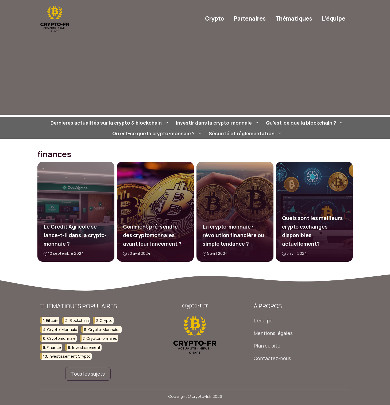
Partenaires (250, 18)
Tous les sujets (88, 374)
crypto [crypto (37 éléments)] (106, 320)
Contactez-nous (272, 358)
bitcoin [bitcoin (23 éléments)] (52, 320)
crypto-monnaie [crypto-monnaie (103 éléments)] (62, 329)
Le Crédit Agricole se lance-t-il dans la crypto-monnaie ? (74, 235)
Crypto (214, 18)
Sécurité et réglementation (246, 133)
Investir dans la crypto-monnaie (218, 122)
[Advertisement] (195, 77)
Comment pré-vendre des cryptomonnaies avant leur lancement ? (152, 235)
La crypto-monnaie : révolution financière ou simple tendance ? (233, 235)
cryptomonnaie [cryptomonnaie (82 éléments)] (61, 338)
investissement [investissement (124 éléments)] (86, 347)
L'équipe (263, 321)
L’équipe (333, 18)
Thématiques (293, 18)
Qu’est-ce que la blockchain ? (305, 122)
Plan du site (267, 345)
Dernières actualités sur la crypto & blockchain (111, 122)
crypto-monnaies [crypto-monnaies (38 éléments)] (104, 329)
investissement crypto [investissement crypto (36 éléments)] (70, 356)
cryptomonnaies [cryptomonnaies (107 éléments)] (101, 338)
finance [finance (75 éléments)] (54, 347)
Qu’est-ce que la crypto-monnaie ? (157, 133)
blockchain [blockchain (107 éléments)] (79, 320)
